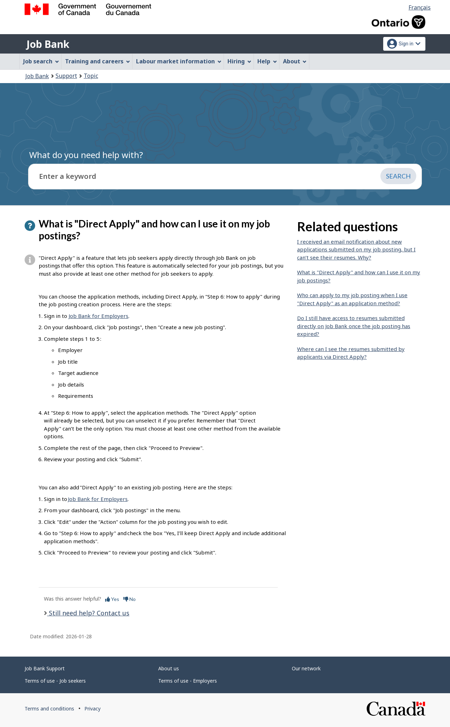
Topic (91, 76)
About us (168, 668)
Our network (306, 668)
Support (66, 76)
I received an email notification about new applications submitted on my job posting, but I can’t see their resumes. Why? (356, 249)
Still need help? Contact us (88, 613)
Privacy (92, 708)
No (129, 599)
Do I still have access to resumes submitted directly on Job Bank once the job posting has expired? (353, 325)
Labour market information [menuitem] (178, 61)
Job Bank (47, 44)
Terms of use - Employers (187, 680)
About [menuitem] (295, 61)
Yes (112, 599)
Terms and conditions (49, 708)
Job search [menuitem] (41, 61)
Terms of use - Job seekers (55, 680)
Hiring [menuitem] (239, 61)
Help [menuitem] (267, 61)
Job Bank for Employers (98, 315)
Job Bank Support (45, 668)
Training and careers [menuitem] (97, 61)
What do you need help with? (86, 154)
